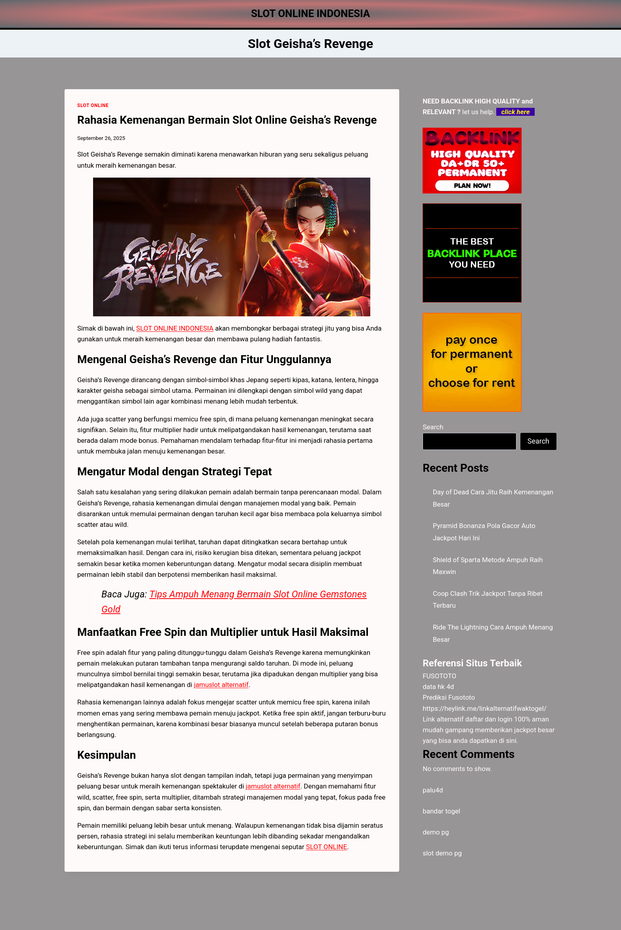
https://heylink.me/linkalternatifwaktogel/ (485, 708)
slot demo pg (442, 853)
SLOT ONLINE (93, 105)
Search (433, 427)
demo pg (436, 832)
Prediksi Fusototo (449, 697)
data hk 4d (438, 687)
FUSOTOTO (439, 676)
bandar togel (441, 811)
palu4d (433, 790)
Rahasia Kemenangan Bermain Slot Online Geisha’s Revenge (227, 119)
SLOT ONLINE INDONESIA (174, 328)
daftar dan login (488, 719)
